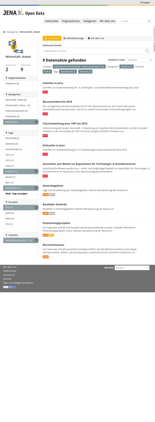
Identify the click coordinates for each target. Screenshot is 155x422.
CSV (51, 235)
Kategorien (90, 21)
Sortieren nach (116, 59)
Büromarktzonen (53, 245)
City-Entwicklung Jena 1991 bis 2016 (65, 123)
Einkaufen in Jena (54, 145)
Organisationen (71, 21)
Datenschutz (9, 270)
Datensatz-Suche (52, 45)
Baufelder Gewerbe (55, 204)
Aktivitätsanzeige (74, 38)
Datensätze (51, 21)
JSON (45, 194)
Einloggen (145, 2)
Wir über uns (107, 21)
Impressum (9, 274)
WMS (52, 194)
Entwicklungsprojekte (56, 223)
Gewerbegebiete (53, 185)
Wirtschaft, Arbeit (30, 31)
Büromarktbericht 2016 (57, 101)
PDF (45, 92)
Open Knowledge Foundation (18, 282)
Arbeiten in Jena (53, 83)
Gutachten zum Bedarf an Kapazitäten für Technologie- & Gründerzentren (89, 164)
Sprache (108, 267)
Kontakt (7, 278)
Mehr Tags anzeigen (16, 193)
